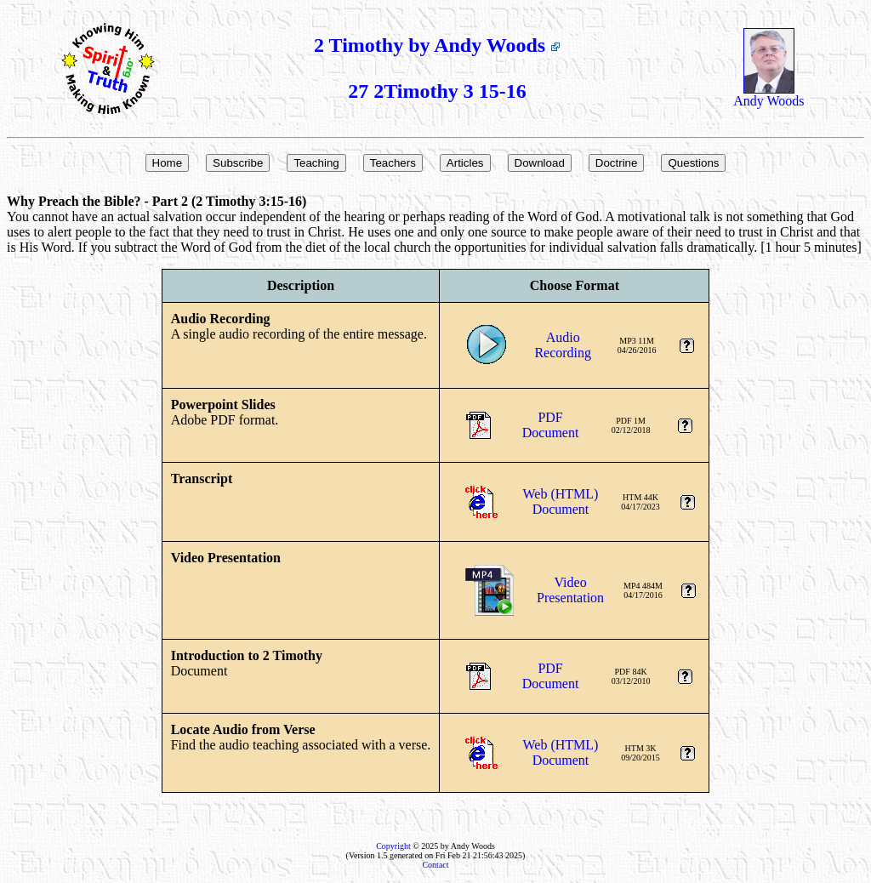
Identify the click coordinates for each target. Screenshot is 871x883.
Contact (435, 864)
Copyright (393, 846)
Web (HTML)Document (561, 501)
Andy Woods (768, 95)
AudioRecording (562, 345)
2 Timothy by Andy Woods (437, 45)
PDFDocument (550, 425)
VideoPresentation (570, 590)
